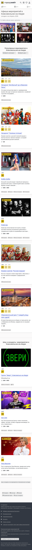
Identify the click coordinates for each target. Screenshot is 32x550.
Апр (3, 172)
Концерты (4, 191)
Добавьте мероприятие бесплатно (10, 539)
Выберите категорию (8, 53)
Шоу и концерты (18, 191)
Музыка (10, 191)
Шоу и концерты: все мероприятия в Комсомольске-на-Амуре (15, 482)
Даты (16, 7)
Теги (28, 7)
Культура (12, 493)
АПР (3, 78)
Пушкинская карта (6, 100)
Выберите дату (22, 53)
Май (2, 218)
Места (3, 7)
